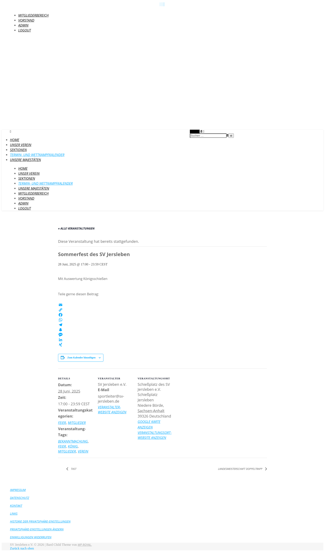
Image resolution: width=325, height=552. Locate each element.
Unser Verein (20, 145)
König (73, 446)
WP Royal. (85, 545)
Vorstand (26, 20)
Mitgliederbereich (33, 15)
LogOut (24, 30)
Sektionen (18, 150)
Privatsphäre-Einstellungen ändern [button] (37, 529)
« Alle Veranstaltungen (76, 228)
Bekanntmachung (73, 441)
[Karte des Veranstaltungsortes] (199, 397)
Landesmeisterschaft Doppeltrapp (240, 469)
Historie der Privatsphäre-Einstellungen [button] (40, 521)
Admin (23, 25)
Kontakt (16, 506)
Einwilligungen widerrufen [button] (30, 537)
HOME (14, 140)
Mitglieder (77, 422)
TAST (73, 469)
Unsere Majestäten (25, 160)
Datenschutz (19, 498)
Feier (62, 422)
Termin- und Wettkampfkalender (37, 155)
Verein (83, 451)
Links (13, 513)
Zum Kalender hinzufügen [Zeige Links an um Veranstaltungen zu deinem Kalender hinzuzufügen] (81, 357)
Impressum (18, 490)
